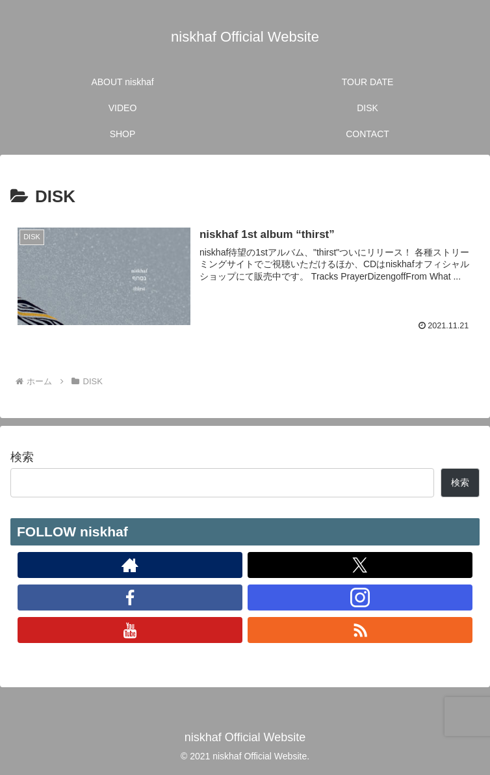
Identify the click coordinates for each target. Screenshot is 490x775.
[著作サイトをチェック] (130, 565)
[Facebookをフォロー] (130, 598)
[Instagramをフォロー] (360, 598)
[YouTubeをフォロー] (130, 630)
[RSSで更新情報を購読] (360, 630)
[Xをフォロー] (360, 565)
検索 (22, 457)
